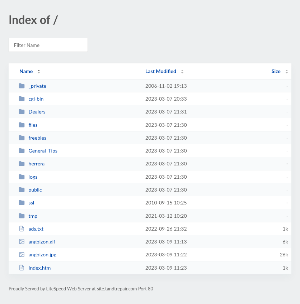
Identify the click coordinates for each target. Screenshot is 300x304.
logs (28, 177)
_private (32, 86)
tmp (28, 216)
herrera (31, 163)
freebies (32, 138)
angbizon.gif (37, 241)
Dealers (32, 111)
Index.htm (35, 268)
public (30, 190)
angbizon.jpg (37, 254)
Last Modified (160, 71)
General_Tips (38, 151)
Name (26, 71)
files (28, 125)
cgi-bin (31, 99)
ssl (26, 202)
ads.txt (31, 229)
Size (276, 71)
